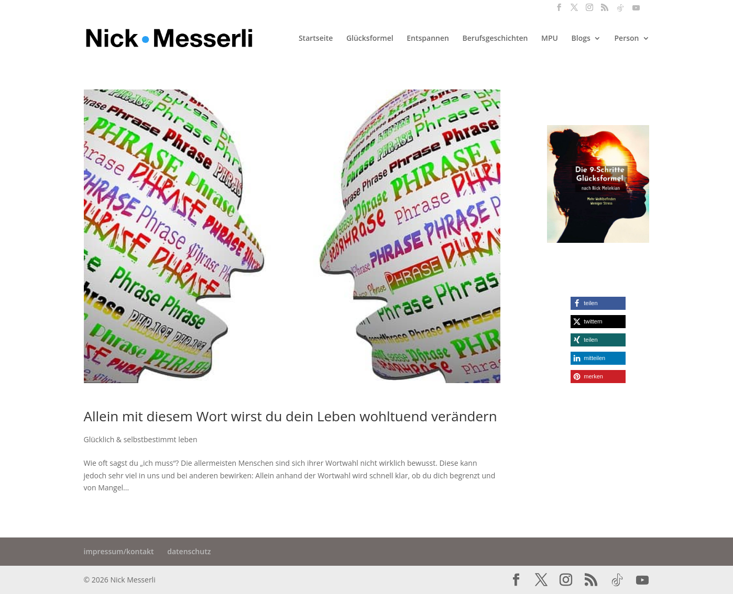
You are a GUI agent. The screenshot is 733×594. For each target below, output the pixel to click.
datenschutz (189, 551)
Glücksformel (369, 39)
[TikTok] (620, 10)
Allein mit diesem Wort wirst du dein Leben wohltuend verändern (290, 416)
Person (627, 39)
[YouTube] (636, 10)
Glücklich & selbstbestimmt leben (141, 439)
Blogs (581, 39)
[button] (598, 303)
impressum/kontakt (119, 551)
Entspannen (428, 39)
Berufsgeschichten (495, 39)
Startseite (316, 39)
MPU (549, 39)
